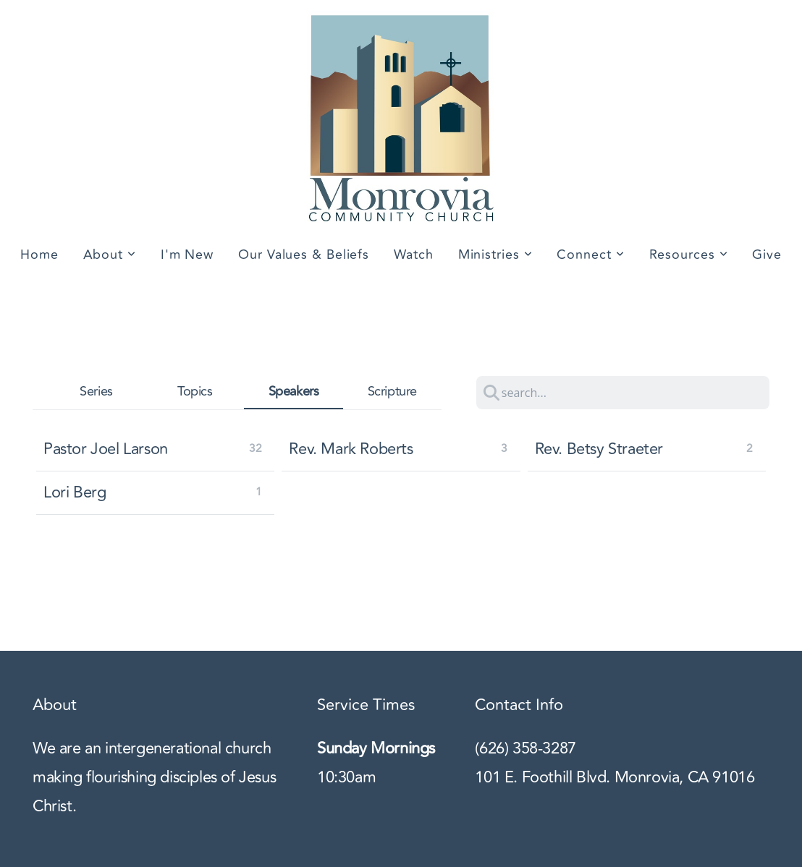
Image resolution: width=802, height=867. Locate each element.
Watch (414, 254)
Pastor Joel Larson (105, 449)
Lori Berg (74, 492)
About (109, 254)
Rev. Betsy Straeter (599, 449)
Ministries (495, 254)
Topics (195, 392)
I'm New (187, 254)
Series (96, 392)
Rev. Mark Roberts (351, 449)
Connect (590, 254)
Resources (688, 254)
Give (767, 254)
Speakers (294, 392)
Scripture (392, 392)
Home (39, 254)
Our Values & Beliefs (303, 254)
